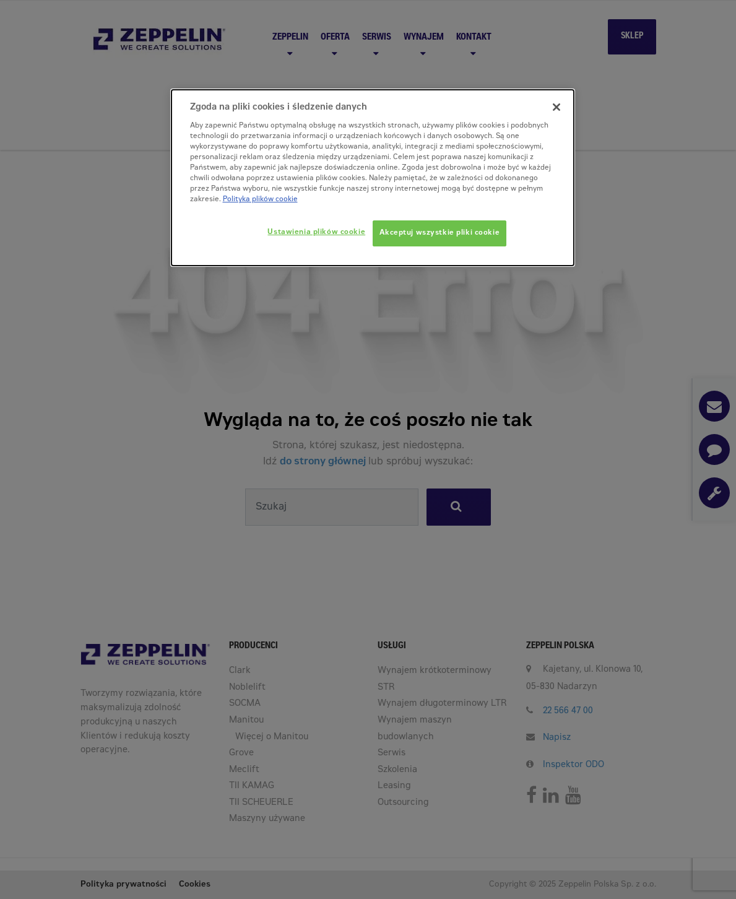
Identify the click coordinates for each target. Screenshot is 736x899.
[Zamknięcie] (556, 107)
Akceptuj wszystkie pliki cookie (439, 233)
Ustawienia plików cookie (316, 232)
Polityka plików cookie (260, 199)
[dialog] (372, 178)
